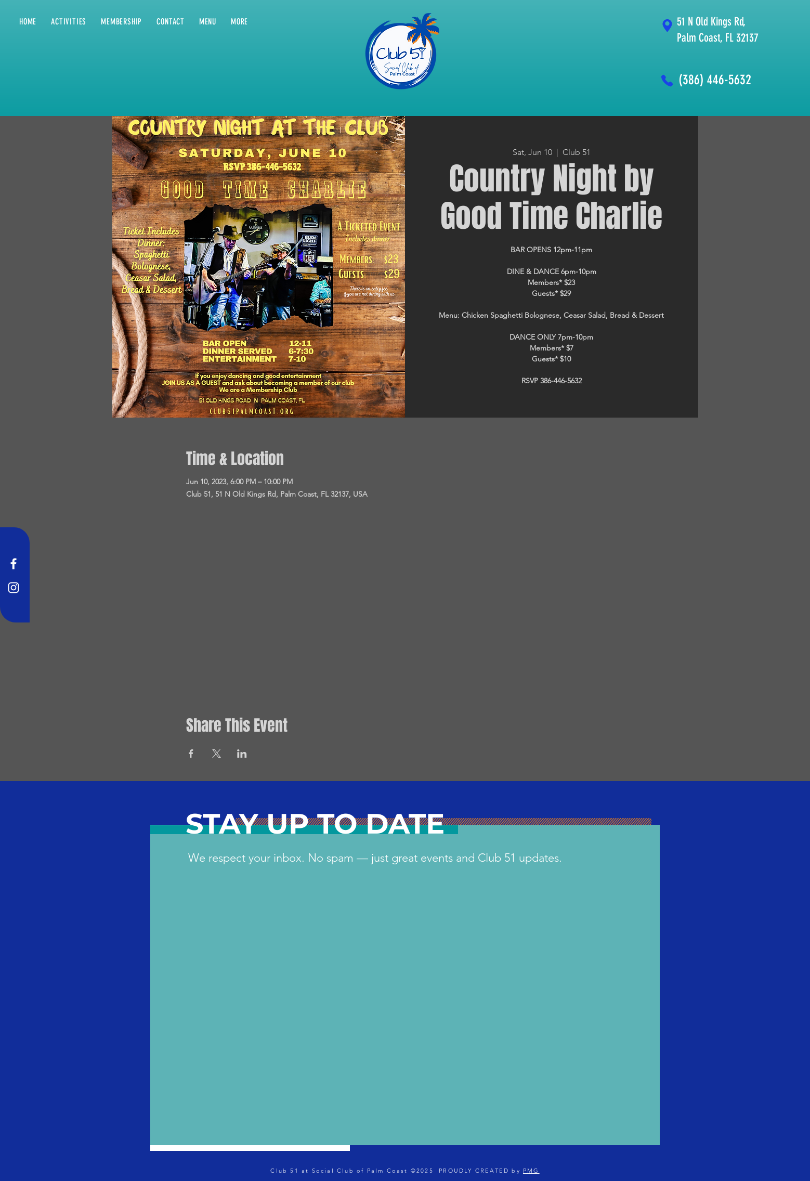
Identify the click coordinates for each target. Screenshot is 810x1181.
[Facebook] (13, 563)
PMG (531, 1170)
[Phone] (667, 80)
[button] (239, 21)
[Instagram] (13, 587)
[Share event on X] (216, 753)
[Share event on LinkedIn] (242, 753)
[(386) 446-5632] (716, 80)
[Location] (667, 25)
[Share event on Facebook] (191, 753)
